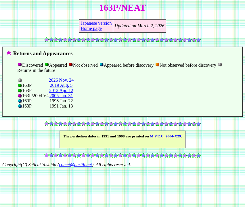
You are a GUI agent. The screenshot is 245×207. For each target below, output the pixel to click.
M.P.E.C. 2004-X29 (165, 136)
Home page (91, 28)
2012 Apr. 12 (61, 90)
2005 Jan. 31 (61, 95)
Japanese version (96, 23)
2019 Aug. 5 (61, 85)
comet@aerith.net (75, 164)
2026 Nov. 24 (61, 80)
